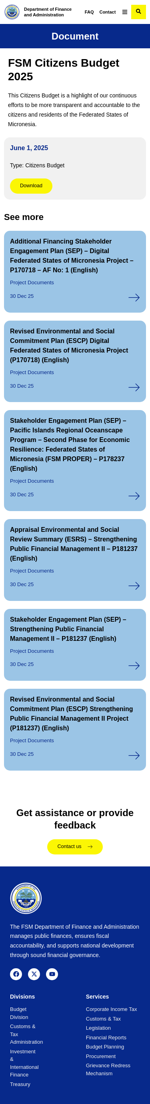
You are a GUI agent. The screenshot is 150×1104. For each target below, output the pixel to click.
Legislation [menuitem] (98, 1028)
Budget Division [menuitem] (19, 1013)
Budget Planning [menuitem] (105, 1047)
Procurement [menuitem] (101, 1056)
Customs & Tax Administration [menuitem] (20, 1034)
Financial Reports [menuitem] (106, 1038)
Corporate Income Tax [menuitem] (111, 1009)
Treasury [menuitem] (20, 1084)
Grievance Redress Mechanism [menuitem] (108, 1069)
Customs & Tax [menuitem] (103, 1019)
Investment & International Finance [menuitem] (20, 1063)
